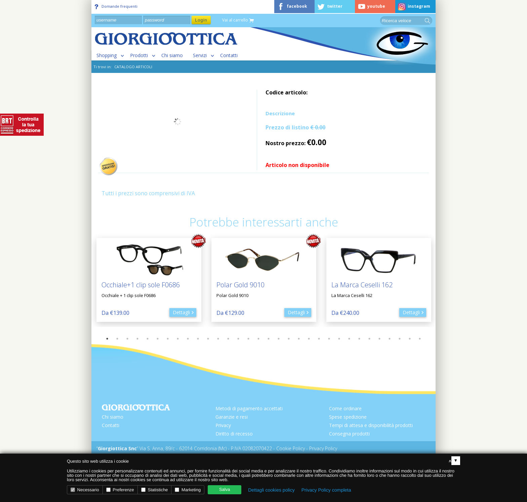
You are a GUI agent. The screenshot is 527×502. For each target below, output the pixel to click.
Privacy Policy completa (326, 490)
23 (329, 338)
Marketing (188, 489)
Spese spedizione (348, 417)
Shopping (106, 55)
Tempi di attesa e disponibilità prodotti (371, 425)
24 (339, 338)
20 (298, 338)
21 (309, 338)
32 (419, 338)
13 (228, 338)
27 (369, 338)
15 (248, 338)
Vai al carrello (238, 20)
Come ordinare (345, 408)
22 (319, 338)
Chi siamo (172, 55)
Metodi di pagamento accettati (249, 408)
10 (198, 338)
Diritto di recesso (234, 433)
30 (399, 338)
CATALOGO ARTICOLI (133, 66)
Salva (224, 489)
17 (268, 338)
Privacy (223, 425)
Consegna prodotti (349, 433)
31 (409, 338)
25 (349, 338)
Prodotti (139, 55)
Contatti (229, 55)
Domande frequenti (116, 6)
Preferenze (120, 489)
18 (278, 338)
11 (208, 338)
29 (389, 338)
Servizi (200, 55)
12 (218, 338)
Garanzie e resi (231, 417)
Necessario (85, 489)
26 (359, 338)
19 (288, 338)
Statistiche (154, 489)
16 (258, 338)
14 (238, 338)
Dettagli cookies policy (271, 490)
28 (379, 338)
